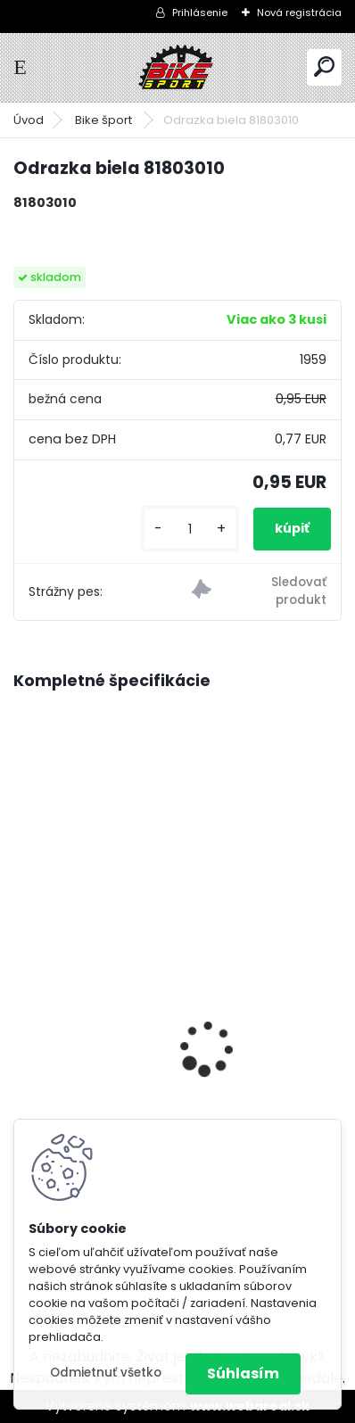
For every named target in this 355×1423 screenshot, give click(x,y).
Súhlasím (243, 1373)
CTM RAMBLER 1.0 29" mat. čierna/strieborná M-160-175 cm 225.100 (177, 1101)
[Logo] (177, 67)
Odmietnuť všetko (105, 1372)
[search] (324, 66)
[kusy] (189, 529)
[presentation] (23, 1017)
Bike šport (105, 120)
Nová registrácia (299, 12)
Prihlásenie (199, 12)
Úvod (28, 120)
